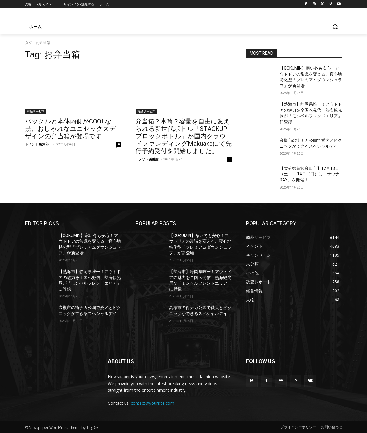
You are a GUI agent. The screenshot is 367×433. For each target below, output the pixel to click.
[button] (335, 27)
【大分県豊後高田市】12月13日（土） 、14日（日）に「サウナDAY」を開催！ (309, 174)
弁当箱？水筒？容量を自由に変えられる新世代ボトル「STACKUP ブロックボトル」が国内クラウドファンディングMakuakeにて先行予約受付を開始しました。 (184, 136)
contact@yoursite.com (152, 403)
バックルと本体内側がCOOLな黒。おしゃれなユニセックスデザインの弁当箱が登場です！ (70, 129)
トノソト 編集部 (37, 144)
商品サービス (36, 111)
